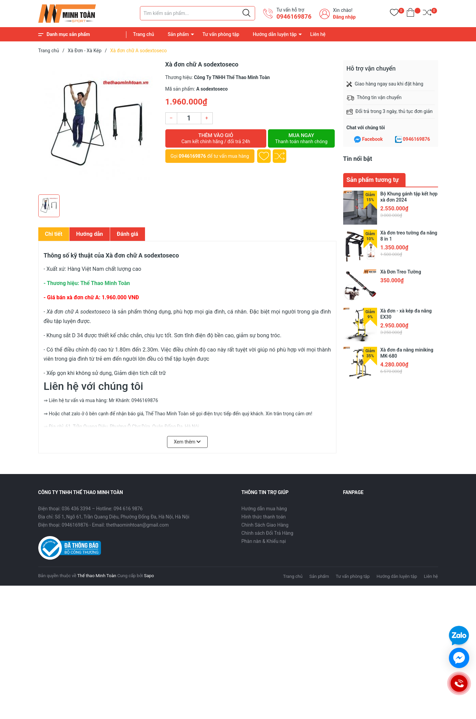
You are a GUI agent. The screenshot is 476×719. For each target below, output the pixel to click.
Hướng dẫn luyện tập (274, 34)
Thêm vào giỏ (216, 138)
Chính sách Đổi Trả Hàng (267, 533)
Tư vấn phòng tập (221, 34)
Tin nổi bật (357, 158)
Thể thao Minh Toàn (96, 575)
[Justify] (246, 13)
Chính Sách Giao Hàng (265, 525)
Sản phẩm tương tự (373, 179)
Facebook (372, 139)
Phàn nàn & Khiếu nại (264, 541)
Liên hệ (318, 34)
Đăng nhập (344, 17)
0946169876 (293, 16)
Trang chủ (143, 34)
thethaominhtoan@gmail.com (137, 525)
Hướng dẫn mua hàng (264, 508)
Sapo (149, 575)
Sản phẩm (178, 34)
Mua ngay (301, 138)
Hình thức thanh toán (264, 516)
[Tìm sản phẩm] (197, 13)
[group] (98, 125)
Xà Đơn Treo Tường (400, 272)
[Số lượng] (189, 118)
